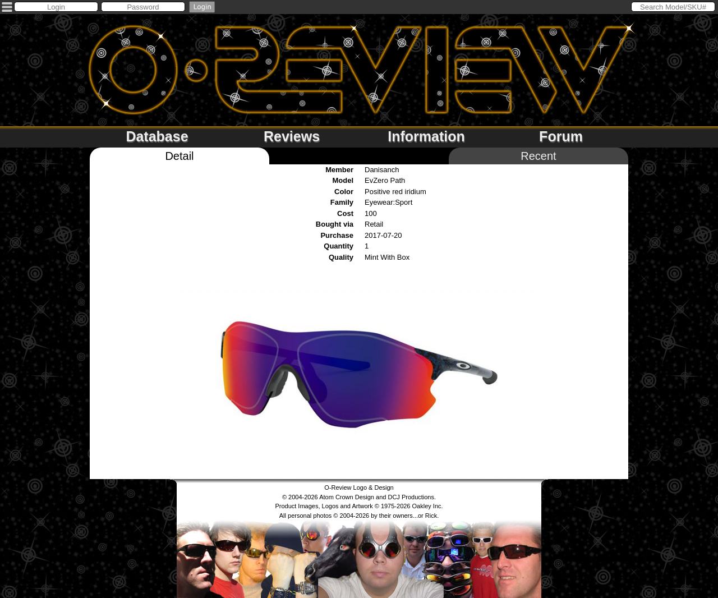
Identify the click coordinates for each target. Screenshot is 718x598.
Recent (538, 156)
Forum (561, 136)
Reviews (292, 136)
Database (157, 136)
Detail (179, 156)
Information (426, 136)
